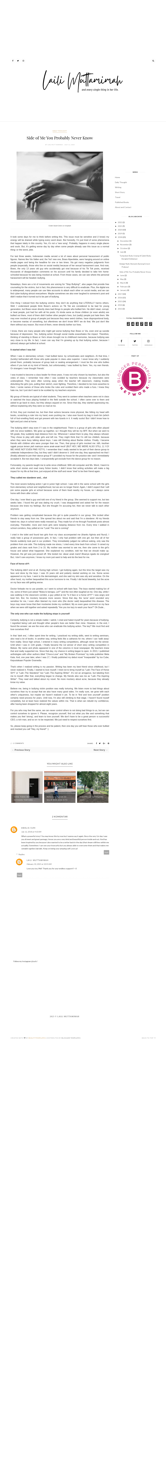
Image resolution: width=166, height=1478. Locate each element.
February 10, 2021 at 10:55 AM (39, 864)
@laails (34, 961)
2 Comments (18, 743)
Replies (21, 854)
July (121, 252)
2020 (120, 230)
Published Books (122, 202)
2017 (120, 294)
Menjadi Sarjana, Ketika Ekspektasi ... (24, 798)
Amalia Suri (28, 828)
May (122, 279)
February (124, 286)
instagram (148, 342)
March (122, 283)
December (124, 241)
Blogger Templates (71, 1038)
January (123, 290)
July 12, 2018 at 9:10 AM (31, 832)
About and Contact (123, 207)
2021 (120, 226)
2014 (120, 305)
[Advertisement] (50, 23)
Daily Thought (60, 131)
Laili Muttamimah (38, 860)
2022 (120, 222)
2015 (120, 301)
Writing (118, 187)
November (124, 244)
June (122, 275)
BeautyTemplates (37, 1038)
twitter (135, 342)
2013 (120, 309)
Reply (107, 852)
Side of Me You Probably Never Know (135, 272)
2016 (120, 297)
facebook (121, 342)
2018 (120, 237)
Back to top (149, 1038)
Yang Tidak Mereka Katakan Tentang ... (57, 798)
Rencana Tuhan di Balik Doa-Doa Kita (89, 798)
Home (117, 177)
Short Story (120, 192)
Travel (117, 197)
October (123, 248)
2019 (120, 233)
